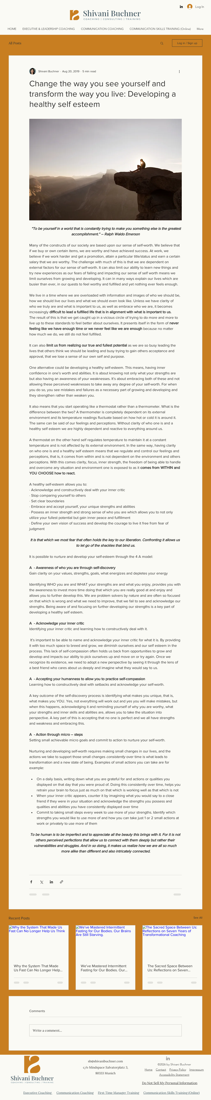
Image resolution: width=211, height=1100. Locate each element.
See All (197, 917)
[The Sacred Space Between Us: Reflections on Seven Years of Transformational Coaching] (172, 942)
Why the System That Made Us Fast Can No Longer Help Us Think (37, 968)
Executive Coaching (37, 1093)
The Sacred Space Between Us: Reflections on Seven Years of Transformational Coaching (170, 968)
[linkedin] (181, 7)
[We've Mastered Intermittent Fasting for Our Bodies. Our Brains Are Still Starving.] (105, 942)
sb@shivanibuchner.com (105, 1061)
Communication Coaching (75, 1093)
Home (148, 1069)
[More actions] (179, 71)
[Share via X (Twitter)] (41, 882)
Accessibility (167, 1075)
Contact (161, 1069)
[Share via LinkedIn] (51, 882)
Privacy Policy (177, 1069)
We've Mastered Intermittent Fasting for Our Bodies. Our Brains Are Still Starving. (103, 968)
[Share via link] (61, 882)
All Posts (15, 43)
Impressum (196, 1069)
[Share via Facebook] (31, 882)
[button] (162, 43)
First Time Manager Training (118, 1093)
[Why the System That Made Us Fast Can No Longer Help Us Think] (38, 942)
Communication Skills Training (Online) (171, 1093)
